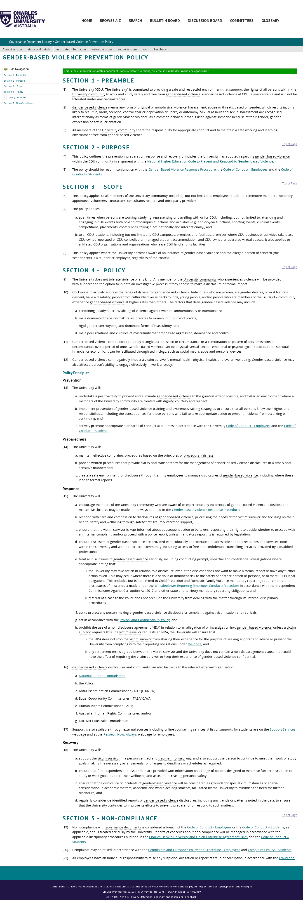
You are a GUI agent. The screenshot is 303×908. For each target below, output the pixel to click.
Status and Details (39, 49)
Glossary (270, 20)
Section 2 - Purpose (14, 80)
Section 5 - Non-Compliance (19, 103)
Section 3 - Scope (13, 86)
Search (135, 20)
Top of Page (289, 144)
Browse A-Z (110, 20)
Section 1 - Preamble (15, 75)
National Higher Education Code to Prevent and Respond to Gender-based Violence (210, 161)
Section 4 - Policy (13, 91)
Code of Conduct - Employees (245, 169)
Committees (242, 20)
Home (87, 20)
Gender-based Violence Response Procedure (205, 509)
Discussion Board (205, 20)
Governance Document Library (30, 42)
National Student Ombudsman (102, 676)
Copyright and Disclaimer (168, 897)
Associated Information (71, 49)
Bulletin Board (165, 20)
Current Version (12, 49)
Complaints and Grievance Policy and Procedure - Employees (194, 850)
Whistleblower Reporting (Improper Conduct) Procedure (197, 585)
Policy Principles (17, 97)
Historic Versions (102, 49)
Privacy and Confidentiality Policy (145, 620)
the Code (194, 644)
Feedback (160, 49)
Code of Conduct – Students (263, 827)
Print (145, 49)
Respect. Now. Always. (120, 734)
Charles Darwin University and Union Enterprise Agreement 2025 (198, 837)
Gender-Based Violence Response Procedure (182, 169)
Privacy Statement (141, 897)
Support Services (282, 729)
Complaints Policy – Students (269, 850)
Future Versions (127, 49)
